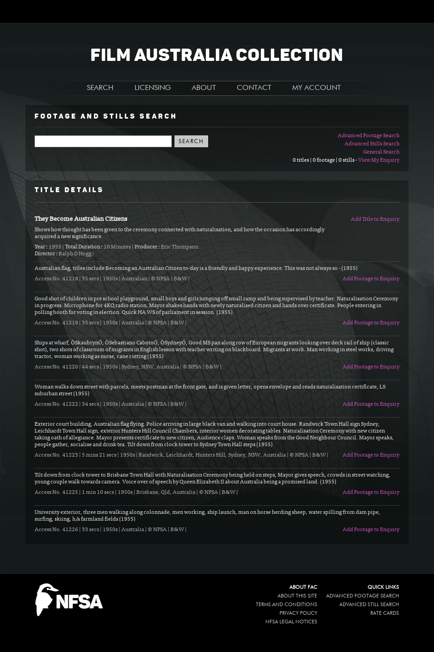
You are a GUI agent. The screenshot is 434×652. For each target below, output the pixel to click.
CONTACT (254, 88)
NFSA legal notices (291, 621)
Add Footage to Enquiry (371, 279)
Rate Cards (384, 613)
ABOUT (204, 88)
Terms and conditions (286, 604)
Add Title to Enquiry (375, 219)
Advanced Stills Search (371, 144)
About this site (297, 595)
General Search (381, 152)
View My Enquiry (378, 160)
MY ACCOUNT (316, 88)
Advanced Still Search (369, 604)
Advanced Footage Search (368, 136)
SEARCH (100, 88)
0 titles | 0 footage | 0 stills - (325, 160)
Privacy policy (298, 613)
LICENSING (153, 88)
